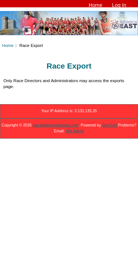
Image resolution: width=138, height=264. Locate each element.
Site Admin (75, 131)
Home (95, 5)
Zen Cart (109, 125)
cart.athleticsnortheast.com (56, 125)
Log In (119, 5)
